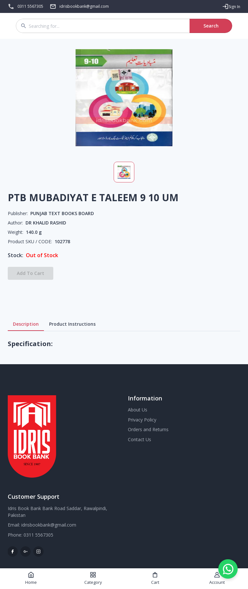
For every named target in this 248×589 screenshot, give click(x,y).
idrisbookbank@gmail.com (48, 525)
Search (211, 26)
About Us (137, 410)
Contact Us (139, 439)
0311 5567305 (30, 6)
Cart (155, 578)
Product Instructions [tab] (72, 324)
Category (93, 578)
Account (217, 578)
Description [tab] (26, 324)
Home (31, 578)
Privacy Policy (142, 420)
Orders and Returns (148, 429)
